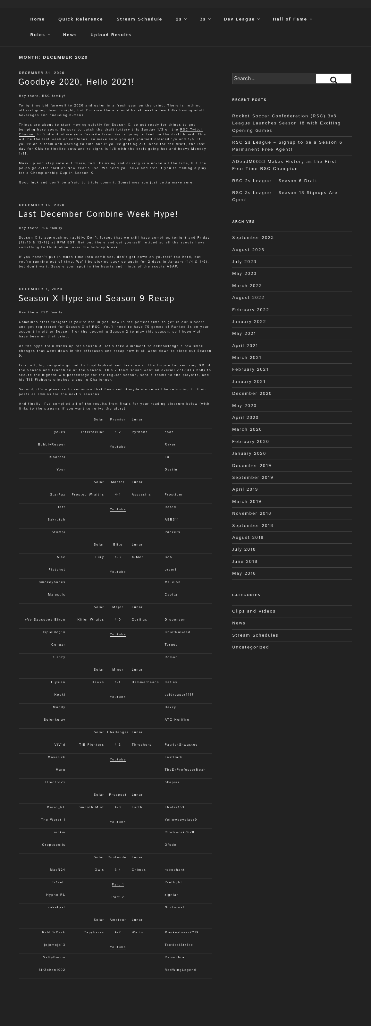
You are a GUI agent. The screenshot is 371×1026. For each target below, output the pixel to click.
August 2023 (248, 250)
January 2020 (249, 453)
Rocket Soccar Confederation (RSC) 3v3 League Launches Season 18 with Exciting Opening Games (286, 123)
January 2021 (249, 381)
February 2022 (250, 310)
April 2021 (245, 346)
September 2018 (253, 525)
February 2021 (250, 369)
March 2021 (247, 357)
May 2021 (244, 333)
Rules (40, 35)
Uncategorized (250, 647)
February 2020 (250, 441)
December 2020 (252, 393)
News (70, 35)
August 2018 (248, 537)
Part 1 (118, 884)
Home (37, 19)
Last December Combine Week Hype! (98, 214)
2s (182, 19)
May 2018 (244, 573)
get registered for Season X (56, 327)
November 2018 (252, 513)
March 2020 (247, 429)
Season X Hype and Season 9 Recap (96, 299)
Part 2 (118, 897)
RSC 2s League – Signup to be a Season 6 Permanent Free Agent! (287, 146)
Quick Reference (80, 19)
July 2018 (244, 549)
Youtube (118, 447)
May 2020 (244, 406)
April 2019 (245, 489)
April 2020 (245, 417)
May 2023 (244, 273)
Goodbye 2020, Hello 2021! (76, 82)
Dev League (242, 19)
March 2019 (247, 501)
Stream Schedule (140, 19)
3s (206, 19)
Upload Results (110, 35)
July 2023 (244, 262)
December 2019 (251, 465)
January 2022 (249, 321)
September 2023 (253, 237)
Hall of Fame (293, 19)
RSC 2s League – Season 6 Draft (274, 181)
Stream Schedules (255, 635)
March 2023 (247, 286)
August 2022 (248, 297)
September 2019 (253, 477)
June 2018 (245, 561)
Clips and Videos (254, 611)
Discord (197, 322)
